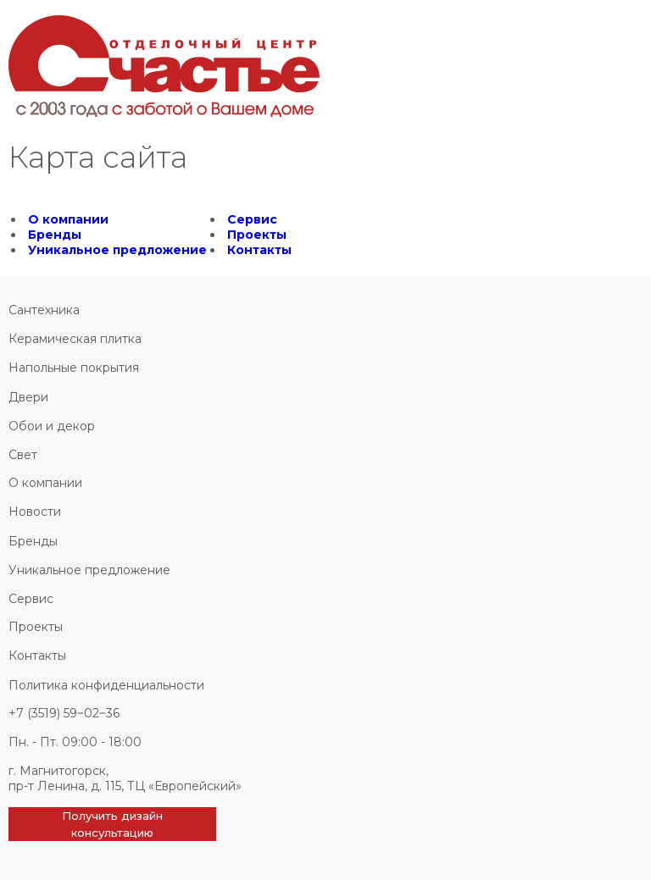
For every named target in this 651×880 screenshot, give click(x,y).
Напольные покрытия (73, 367)
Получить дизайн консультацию (112, 824)
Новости (34, 511)
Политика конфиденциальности (106, 685)
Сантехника (44, 310)
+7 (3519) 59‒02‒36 (64, 713)
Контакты (259, 249)
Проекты (257, 234)
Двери (28, 397)
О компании (68, 219)
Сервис (252, 219)
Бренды (54, 234)
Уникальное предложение (117, 249)
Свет (22, 454)
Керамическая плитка (75, 338)
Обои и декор (51, 426)
